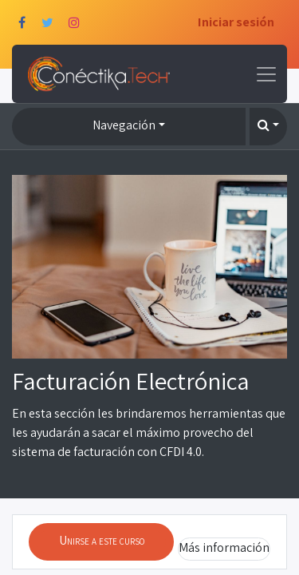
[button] (268, 126)
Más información (224, 547)
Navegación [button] (123, 125)
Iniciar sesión (236, 22)
